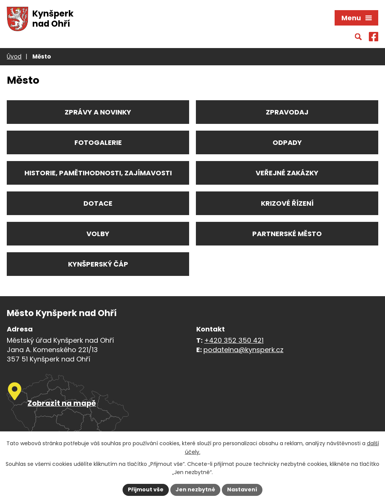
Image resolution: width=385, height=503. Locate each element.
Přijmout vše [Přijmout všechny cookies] (146, 489)
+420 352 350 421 (234, 340)
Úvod (14, 56)
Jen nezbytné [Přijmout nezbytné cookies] (195, 489)
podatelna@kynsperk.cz (243, 349)
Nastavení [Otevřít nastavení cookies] (242, 489)
